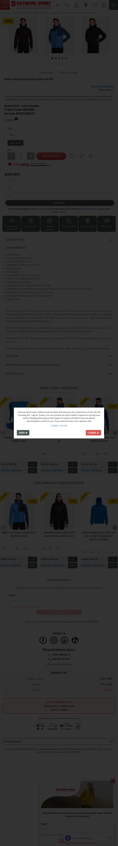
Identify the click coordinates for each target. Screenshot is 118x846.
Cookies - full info (59, 425)
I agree (93, 432)
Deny (23, 432)
